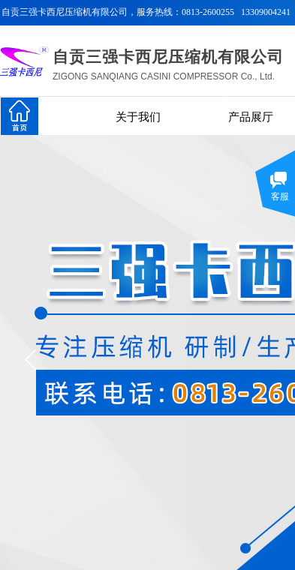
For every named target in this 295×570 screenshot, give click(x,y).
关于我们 (138, 117)
